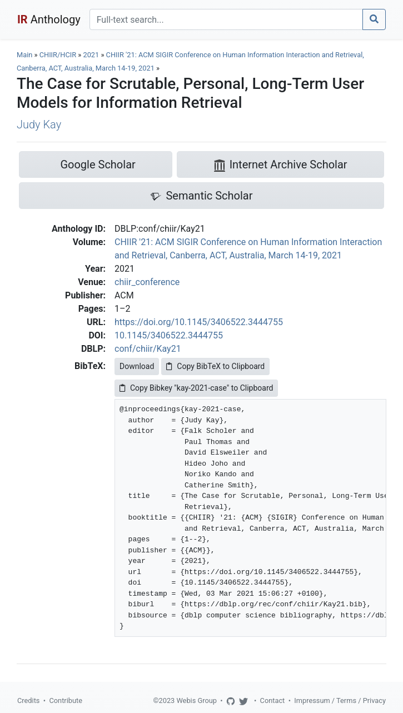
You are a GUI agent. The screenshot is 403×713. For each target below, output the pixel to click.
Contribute (65, 700)
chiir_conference (147, 282)
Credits (28, 700)
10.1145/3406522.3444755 (169, 335)
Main (24, 55)
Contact (272, 700)
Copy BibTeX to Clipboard (215, 366)
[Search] (226, 19)
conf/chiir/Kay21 (148, 348)
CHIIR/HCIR (57, 55)
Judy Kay (39, 124)
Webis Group (196, 700)
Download (137, 366)
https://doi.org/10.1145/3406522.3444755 (199, 322)
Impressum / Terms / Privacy (340, 700)
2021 (91, 55)
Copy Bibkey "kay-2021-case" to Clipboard (196, 387)
